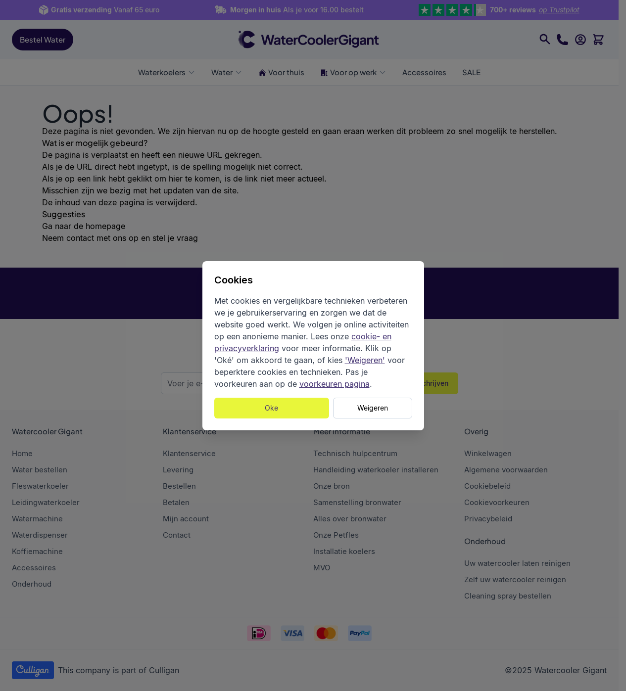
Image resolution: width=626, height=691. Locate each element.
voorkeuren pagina (334, 384)
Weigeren (372, 408)
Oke (271, 408)
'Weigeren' (365, 360)
